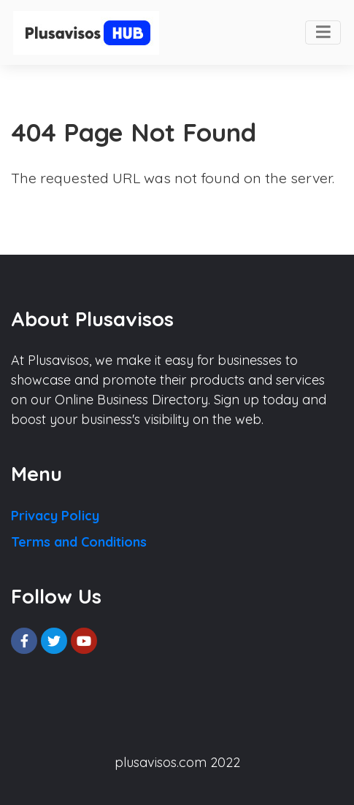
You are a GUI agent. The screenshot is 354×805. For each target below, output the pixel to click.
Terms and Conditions (79, 542)
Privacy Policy (55, 515)
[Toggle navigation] (323, 32)
